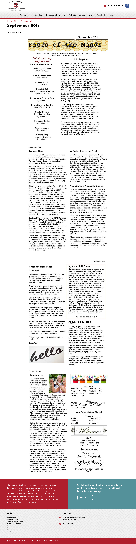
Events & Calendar (14, 524)
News (9, 526)
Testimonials (12, 528)
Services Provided (39, 15)
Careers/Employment (58, 15)
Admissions (24, 15)
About (99, 15)
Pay (105, 15)
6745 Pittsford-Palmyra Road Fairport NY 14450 (74, 519)
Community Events (87, 15)
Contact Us (85, 498)
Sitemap (10, 530)
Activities (73, 15)
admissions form (112, 485)
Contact (112, 15)
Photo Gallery (12, 520)
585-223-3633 (115, 6)
